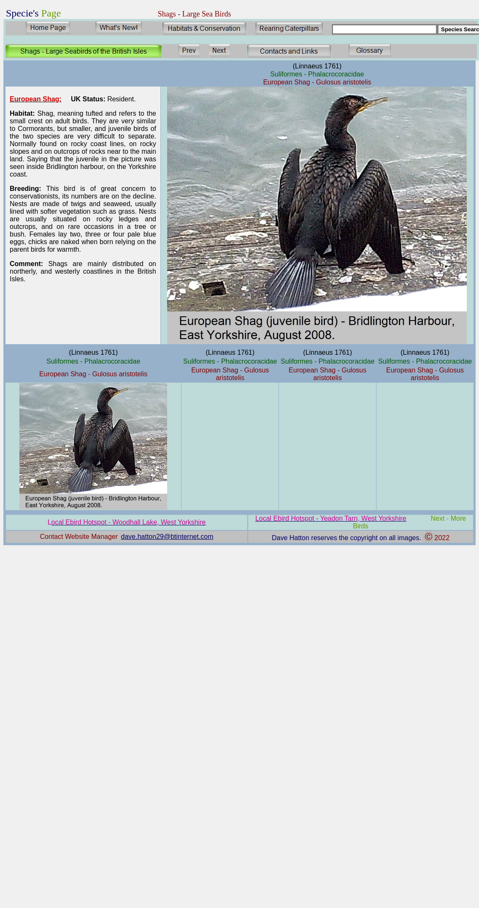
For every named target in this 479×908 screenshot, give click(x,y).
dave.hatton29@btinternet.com (167, 536)
